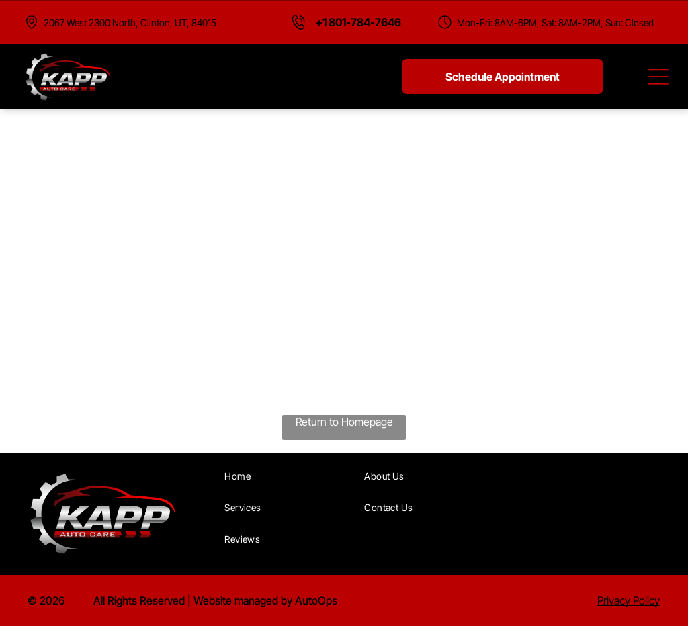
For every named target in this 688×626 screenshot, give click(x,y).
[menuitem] (287, 476)
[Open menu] (658, 76)
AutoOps (316, 600)
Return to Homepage (344, 422)
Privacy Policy (628, 600)
